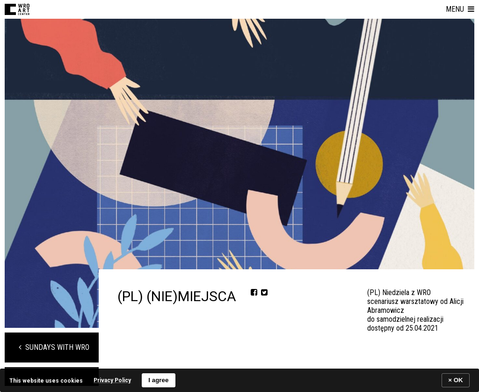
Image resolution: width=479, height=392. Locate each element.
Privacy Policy (112, 380)
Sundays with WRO (54, 347)
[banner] (239, 380)
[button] (460, 9)
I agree (158, 380)
